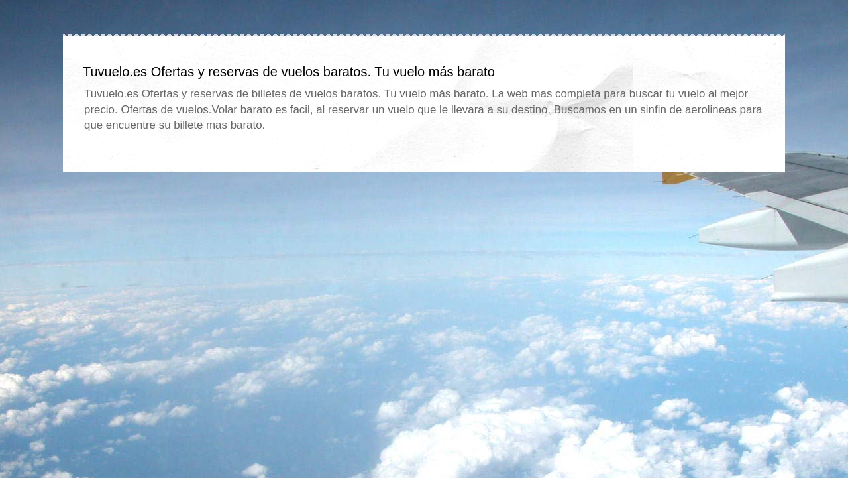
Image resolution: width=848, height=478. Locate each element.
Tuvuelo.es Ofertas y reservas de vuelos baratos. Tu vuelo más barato (289, 71)
